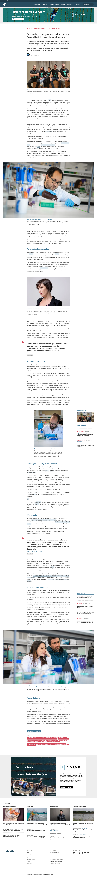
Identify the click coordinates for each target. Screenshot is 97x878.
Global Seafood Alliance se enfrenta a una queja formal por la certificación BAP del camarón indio (85, 599)
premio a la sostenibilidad (48, 145)
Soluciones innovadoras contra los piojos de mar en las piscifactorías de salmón (85, 436)
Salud (59, 739)
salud (52, 567)
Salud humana (36, 744)
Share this (30, 355)
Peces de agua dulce (32, 743)
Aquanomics (70, 4)
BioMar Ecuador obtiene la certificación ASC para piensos (83, 824)
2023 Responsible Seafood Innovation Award (43, 520)
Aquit (49, 100)
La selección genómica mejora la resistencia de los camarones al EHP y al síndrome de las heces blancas (85, 621)
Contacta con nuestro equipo (56, 861)
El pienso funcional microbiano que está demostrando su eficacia (83, 836)
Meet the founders (81, 425)
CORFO (37, 504)
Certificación (80, 596)
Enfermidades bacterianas (34, 740)
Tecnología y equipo (40, 741)
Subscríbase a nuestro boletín (56, 859)
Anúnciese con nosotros (55, 863)
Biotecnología (51, 28)
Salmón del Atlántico (33, 28)
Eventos (26, 1)
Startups (63, 4)
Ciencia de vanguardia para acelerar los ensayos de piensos (83, 830)
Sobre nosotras (53, 857)
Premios (55, 743)
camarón (52, 470)
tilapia (46, 470)
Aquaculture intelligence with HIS (85, 433)
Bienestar (55, 740)
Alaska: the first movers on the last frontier (85, 444)
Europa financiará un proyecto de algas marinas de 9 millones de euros (85, 606)
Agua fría (44, 4)
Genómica (79, 618)
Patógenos (44, 740)
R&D (34, 494)
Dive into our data (66, 787)
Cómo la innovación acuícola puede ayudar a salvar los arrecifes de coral (59, 838)
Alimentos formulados (51, 739)
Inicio (28, 852)
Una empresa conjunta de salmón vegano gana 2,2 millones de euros (85, 614)
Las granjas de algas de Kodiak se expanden (85, 446)
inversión (38, 502)
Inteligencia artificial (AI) (53, 741)
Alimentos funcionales (39, 739)
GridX (38, 146)
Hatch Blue (51, 579)
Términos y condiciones (55, 866)
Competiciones (61, 743)
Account (40, 1)
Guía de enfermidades (18, 1)
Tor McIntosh (36, 54)
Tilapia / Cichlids (42, 743)
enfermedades (44, 268)
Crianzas (50, 740)
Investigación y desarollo (53, 744)
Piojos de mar (80, 431)
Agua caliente (36, 4)
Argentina (29, 745)
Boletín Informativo (33, 1)
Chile (34, 745)
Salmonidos (30, 737)
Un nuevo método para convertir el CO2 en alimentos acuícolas (85, 427)
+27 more (58, 28)
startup (57, 254)
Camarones (43, 28)
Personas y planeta (54, 4)
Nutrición (29, 739)
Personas (50, 743)
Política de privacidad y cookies (57, 868)
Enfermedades (65, 739)
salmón (31, 254)
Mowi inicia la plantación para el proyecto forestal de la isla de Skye (11, 836)
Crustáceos (49, 737)
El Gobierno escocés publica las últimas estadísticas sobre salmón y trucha (13, 830)
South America (64, 744)
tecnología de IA (31, 472)
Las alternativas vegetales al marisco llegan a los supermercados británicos (36, 837)
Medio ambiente (63, 740)
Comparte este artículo (34, 731)
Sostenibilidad (81, 440)
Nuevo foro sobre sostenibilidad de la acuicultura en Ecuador (36, 831)
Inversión (43, 744)
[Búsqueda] (88, 4)
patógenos (49, 131)
